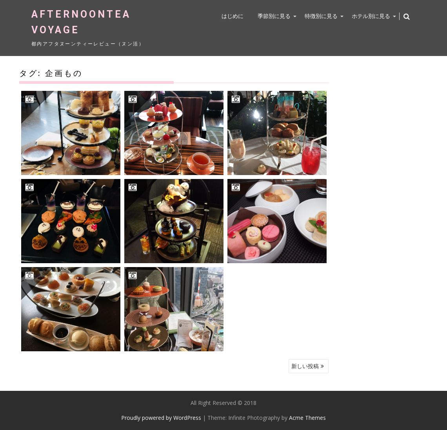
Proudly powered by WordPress (161, 417)
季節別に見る (274, 16)
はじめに (232, 16)
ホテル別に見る (371, 16)
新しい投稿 (305, 366)
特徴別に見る (321, 16)
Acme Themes (307, 417)
